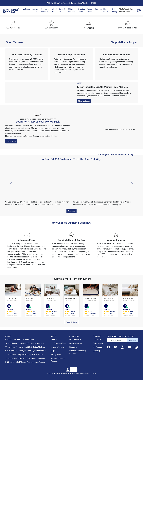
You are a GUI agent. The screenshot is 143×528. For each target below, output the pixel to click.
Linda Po (29, 458)
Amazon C (126, 458)
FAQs (53, 500)
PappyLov (49, 458)
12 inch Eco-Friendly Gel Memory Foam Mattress (24, 504)
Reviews (98, 9)
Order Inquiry (114, 10)
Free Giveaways (75, 492)
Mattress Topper (34, 10)
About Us (54, 10)
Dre (85, 458)
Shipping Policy (81, 10)
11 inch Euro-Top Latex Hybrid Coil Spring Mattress (25, 496)
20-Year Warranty (57, 496)
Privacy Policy (56, 504)
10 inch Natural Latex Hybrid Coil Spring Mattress (24, 492)
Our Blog (96, 500)
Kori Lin (67, 458)
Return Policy (89, 10)
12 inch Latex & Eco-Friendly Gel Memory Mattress (25, 507)
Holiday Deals (106, 10)
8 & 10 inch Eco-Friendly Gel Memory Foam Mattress (25, 500)
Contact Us (62, 10)
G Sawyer (10, 458)
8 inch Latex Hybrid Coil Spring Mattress (21, 488)
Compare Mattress (44, 10)
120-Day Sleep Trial (58, 492)
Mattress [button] (26, 9)
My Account (97, 496)
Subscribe (132, 489)
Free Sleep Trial (75, 488)
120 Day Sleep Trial (71, 10)
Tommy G (107, 458)
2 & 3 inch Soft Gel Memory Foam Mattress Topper (25, 511)
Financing (73, 496)
